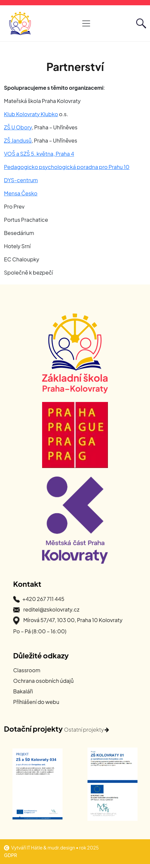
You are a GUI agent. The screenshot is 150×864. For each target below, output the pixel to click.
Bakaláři (23, 691)
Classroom (26, 670)
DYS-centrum (21, 180)
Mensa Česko (21, 193)
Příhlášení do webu (36, 701)
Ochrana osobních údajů (43, 680)
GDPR (10, 855)
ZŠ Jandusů (18, 140)
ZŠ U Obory (18, 127)
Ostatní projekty (87, 729)
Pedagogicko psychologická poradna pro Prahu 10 (67, 166)
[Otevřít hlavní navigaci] (86, 23)
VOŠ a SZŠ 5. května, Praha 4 (39, 153)
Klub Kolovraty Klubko (31, 114)
